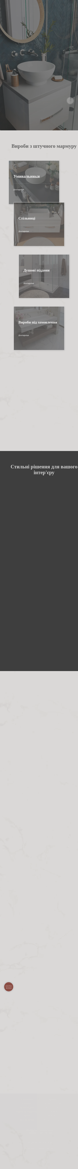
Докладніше (12, 189)
